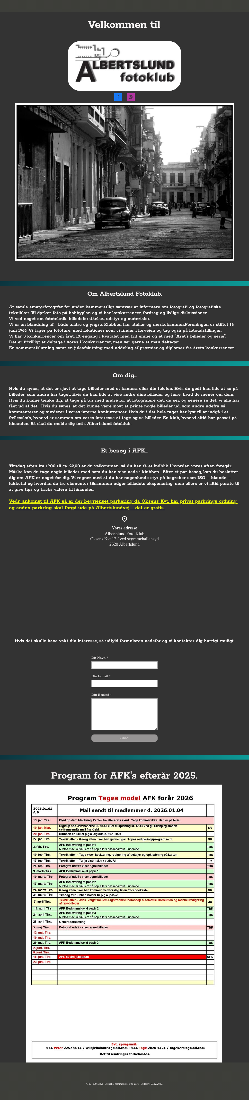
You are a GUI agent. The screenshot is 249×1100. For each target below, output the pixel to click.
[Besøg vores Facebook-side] (118, 97)
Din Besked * (101, 695)
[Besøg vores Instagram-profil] (131, 97)
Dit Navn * (99, 658)
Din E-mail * (100, 676)
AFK (88, 1083)
